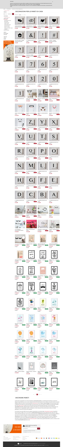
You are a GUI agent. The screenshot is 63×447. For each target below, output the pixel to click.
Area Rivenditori (15, 439)
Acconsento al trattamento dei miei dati (29, 430)
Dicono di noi (24, 438)
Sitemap (23, 439)
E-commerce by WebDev (42, 443)
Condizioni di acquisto (16, 437)
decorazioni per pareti (32, 418)
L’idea (4, 436)
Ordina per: (16, 14)
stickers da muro (21, 405)
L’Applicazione (5, 437)
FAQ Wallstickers (6, 439)
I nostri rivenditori (25, 436)
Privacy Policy (47, 445)
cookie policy (38, 4)
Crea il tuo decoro (16, 436)
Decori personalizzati (7, 438)
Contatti (24, 437)
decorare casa (35, 403)
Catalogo (14, 438)
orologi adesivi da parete (48, 411)
